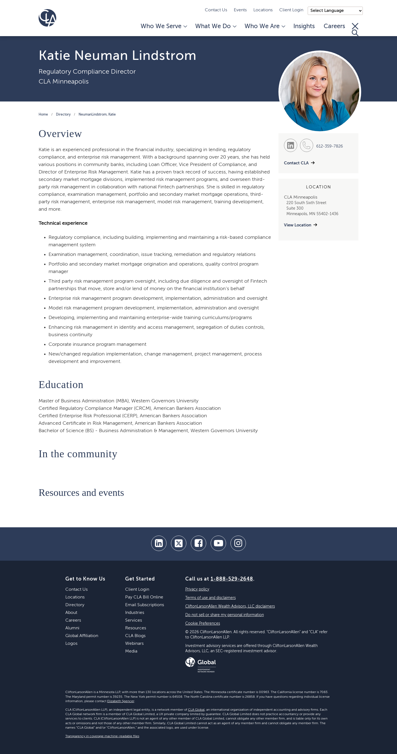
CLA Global (196, 710)
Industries (134, 613)
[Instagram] (238, 543)
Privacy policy (197, 589)
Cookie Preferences (202, 623)
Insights (304, 26)
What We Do (215, 26)
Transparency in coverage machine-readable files (102, 736)
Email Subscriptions (144, 605)
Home (43, 114)
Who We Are (265, 26)
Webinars (134, 643)
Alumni (72, 628)
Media (131, 651)
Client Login (291, 10)
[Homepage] (47, 18)
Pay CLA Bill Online (144, 597)
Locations (263, 10)
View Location (297, 225)
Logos (71, 643)
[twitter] (178, 543)
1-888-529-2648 (232, 579)
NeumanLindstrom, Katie (97, 114)
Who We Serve (163, 26)
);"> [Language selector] (335, 11)
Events (240, 10)
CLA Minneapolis (64, 81)
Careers (334, 26)
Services (133, 620)
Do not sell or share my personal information (224, 615)
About (71, 613)
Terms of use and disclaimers (210, 598)
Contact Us (216, 10)
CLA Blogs (135, 636)
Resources (135, 628)
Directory (63, 114)
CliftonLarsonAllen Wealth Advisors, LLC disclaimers (230, 606)
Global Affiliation (81, 636)
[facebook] (198, 543)
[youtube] (218, 543)
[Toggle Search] (355, 29)
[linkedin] (159, 543)
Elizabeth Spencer (120, 701)
